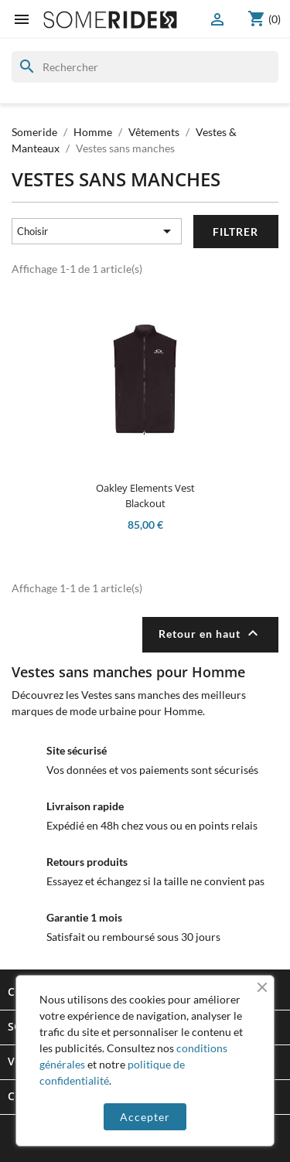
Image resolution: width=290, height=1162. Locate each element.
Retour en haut (210, 633)
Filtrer (235, 231)
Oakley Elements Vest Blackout (145, 495)
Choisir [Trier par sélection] (97, 231)
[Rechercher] (145, 67)
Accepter (145, 1116)
